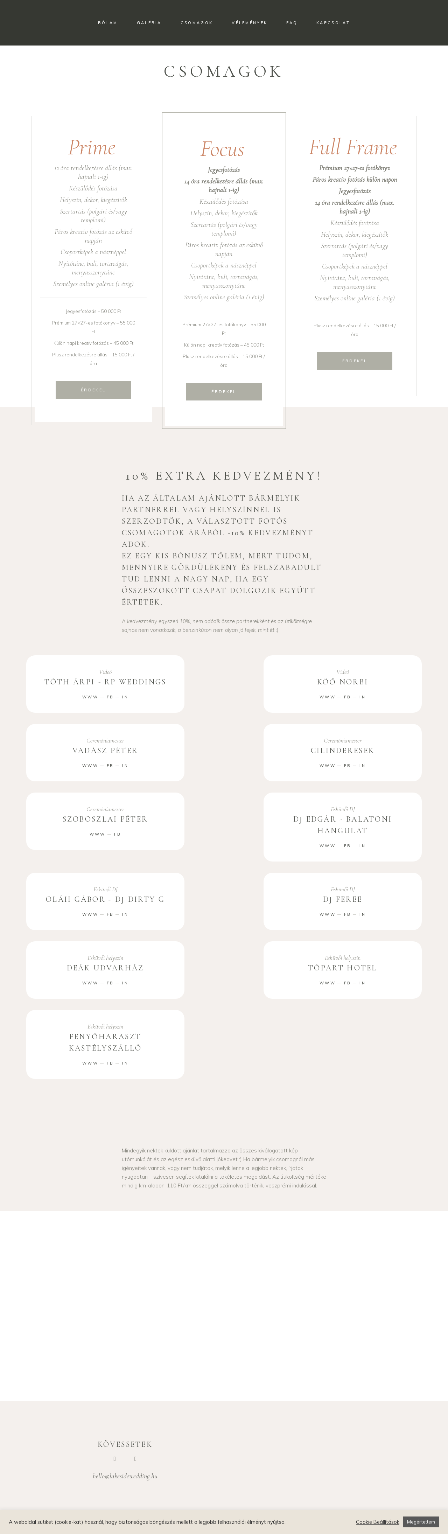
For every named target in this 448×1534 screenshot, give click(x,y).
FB (110, 697)
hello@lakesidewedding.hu (125, 1476)
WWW (90, 697)
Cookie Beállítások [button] (377, 1522)
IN (125, 697)
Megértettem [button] (421, 1522)
